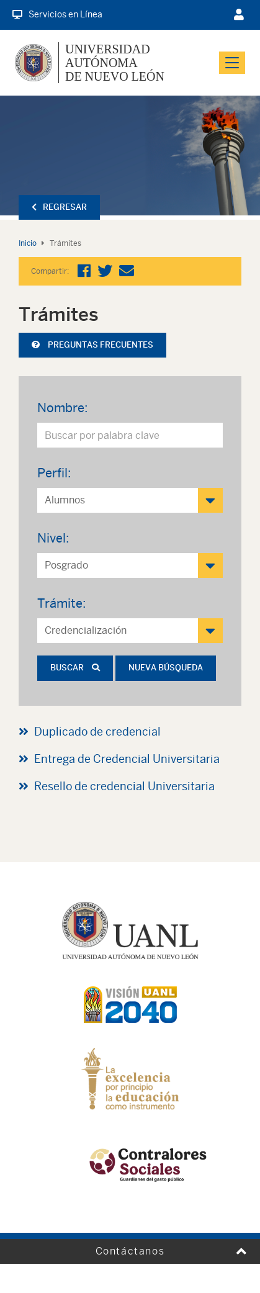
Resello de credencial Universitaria (124, 786)
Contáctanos (130, 1251)
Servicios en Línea (57, 14)
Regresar (59, 207)
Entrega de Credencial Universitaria (127, 758)
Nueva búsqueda (165, 667)
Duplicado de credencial (97, 731)
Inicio (28, 243)
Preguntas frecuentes (92, 344)
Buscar (75, 667)
